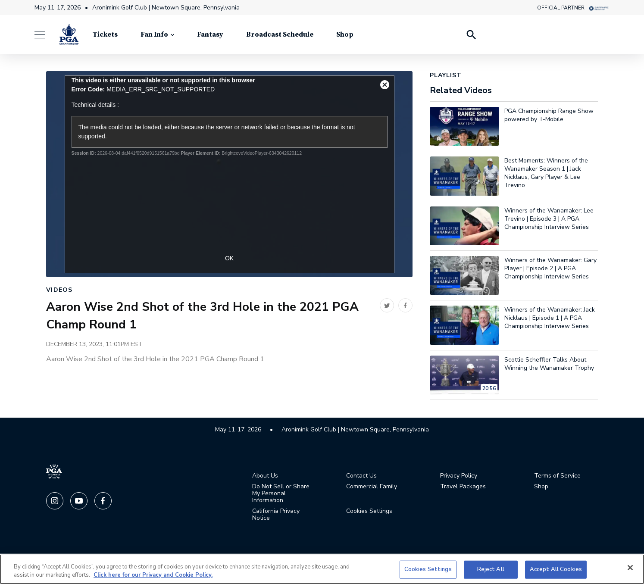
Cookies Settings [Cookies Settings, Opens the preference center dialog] (428, 569)
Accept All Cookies (556, 569)
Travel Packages (463, 486)
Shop (541, 486)
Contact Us (361, 475)
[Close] (630, 567)
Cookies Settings (369, 511)
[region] (322, 569)
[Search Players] (470, 34)
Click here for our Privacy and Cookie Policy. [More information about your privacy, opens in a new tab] (153, 575)
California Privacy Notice (276, 515)
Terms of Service (557, 475)
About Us (265, 475)
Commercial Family (371, 486)
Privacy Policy (458, 475)
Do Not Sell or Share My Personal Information (280, 493)
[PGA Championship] (69, 34)
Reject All (490, 569)
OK (229, 258)
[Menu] (44, 34)
